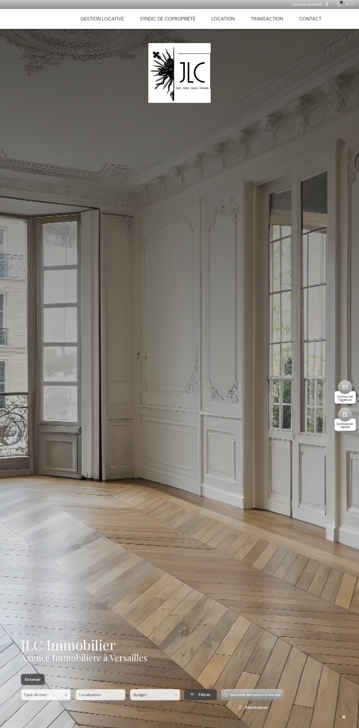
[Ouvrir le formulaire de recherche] (200, 705)
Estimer (33, 689)
